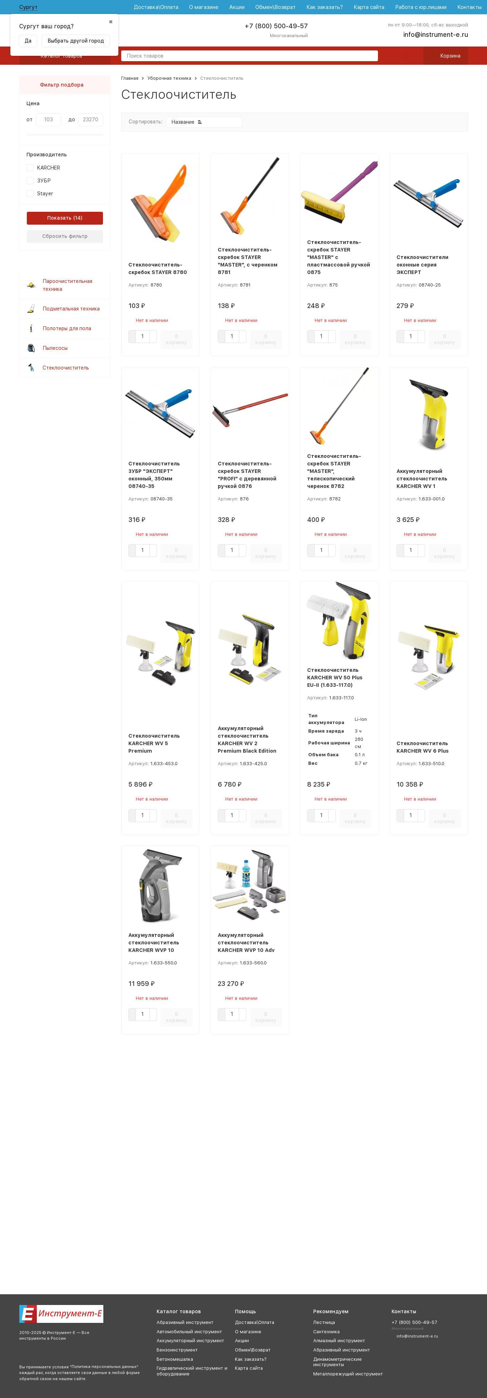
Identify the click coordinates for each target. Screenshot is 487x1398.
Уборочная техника (169, 78)
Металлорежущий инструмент (348, 1374)
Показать (59, 218)
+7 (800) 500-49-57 (276, 26)
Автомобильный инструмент (189, 1331)
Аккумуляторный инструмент (190, 1340)
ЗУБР (44, 181)
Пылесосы (55, 348)
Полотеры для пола (67, 328)
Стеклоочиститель (66, 368)
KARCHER (48, 168)
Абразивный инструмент (185, 1322)
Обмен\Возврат (275, 7)
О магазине (203, 7)
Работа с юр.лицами (421, 7)
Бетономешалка (175, 1359)
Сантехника (326, 1331)
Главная (129, 78)
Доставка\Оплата (156, 7)
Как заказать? (324, 7)
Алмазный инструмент (339, 1340)
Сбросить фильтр (65, 236)
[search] (369, 56)
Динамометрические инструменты (337, 1362)
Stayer (45, 193)
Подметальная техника (71, 309)
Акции (237, 7)
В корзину (176, 339)
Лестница (324, 1322)
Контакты (469, 7)
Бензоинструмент (177, 1350)
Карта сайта (369, 7)
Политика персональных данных (104, 1366)
